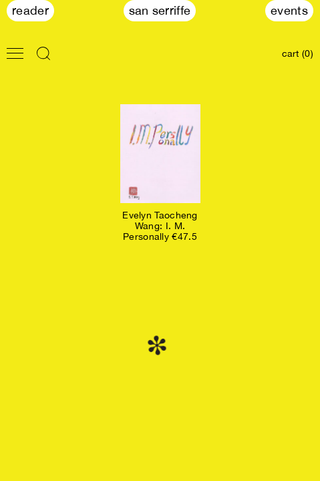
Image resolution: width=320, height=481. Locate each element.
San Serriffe (160, 10)
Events (289, 10)
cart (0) (297, 53)
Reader (30, 10)
